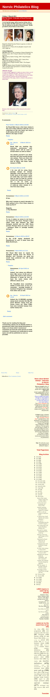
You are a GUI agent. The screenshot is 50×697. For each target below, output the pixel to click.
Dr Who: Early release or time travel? (42, 549)
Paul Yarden (10, 125)
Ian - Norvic (14, 142)
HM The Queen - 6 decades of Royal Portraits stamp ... (42, 566)
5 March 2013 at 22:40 (22, 217)
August (39, 488)
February (40, 574)
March (39, 496)
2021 (37, 465)
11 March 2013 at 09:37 (22, 236)
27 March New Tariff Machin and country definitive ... (42, 518)
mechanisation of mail (40, 666)
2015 (37, 476)
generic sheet (39, 657)
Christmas (41, 634)
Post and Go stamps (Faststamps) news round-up (42, 531)
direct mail (46, 651)
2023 (37, 462)
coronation (15, 114)
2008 (37, 584)
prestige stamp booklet (41, 677)
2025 (37, 458)
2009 (37, 582)
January (40, 576)
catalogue (36, 645)
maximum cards (39, 665)
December (40, 481)
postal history (42, 674)
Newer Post (4, 372)
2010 (37, 581)
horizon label (38, 659)
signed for (42, 679)
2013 (37, 479)
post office (37, 672)
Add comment (7, 316)
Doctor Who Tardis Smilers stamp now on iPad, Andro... (42, 500)
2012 (37, 577)
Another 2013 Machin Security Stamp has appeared (42, 562)
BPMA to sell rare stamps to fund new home (42, 513)
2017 (37, 472)
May (39, 493)
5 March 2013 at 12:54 (22, 196)
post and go (39, 670)
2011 (37, 579)
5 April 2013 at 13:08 (18, 168)
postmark (44, 675)
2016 (37, 474)
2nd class (46, 633)
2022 (37, 463)
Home (17, 372)
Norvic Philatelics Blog (21, 7)
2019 (37, 469)
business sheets (39, 643)
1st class (37, 629)
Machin (36, 636)
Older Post (30, 372)
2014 (37, 477)
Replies (10, 139)
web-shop (44, 407)
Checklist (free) (45, 615)
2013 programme (8, 114)
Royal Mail (37, 638)
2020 (37, 467)
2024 (37, 460)
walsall (25, 114)
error (38, 653)
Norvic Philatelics (23, 10)
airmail (43, 640)
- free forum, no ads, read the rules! (44, 603)
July (39, 489)
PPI (45, 636)
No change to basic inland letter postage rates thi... (42, 571)
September (40, 486)
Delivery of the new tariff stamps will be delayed (42, 536)
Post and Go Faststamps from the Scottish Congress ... (43, 522)
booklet (36, 641)
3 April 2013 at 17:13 (21, 250)
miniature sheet (39, 668)
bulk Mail (44, 641)
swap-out (39, 687)
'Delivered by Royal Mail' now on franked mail (42, 540)
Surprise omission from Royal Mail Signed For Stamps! (42, 509)
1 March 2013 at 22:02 (21, 125)
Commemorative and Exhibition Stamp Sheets (42, 545)
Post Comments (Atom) (15, 376)
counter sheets (44, 646)
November (40, 482)
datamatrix (36, 651)
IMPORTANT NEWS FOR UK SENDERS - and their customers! (42, 556)
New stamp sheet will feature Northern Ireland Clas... (42, 527)
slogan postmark (39, 680)
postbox (36, 675)
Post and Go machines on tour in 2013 (42, 552)
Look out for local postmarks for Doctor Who (41, 504)
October (40, 484)
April (39, 494)
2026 (37, 457)
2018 (37, 470)
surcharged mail (44, 685)
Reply (8, 136)
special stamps (20, 114)
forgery (44, 655)
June (39, 491)
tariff (47, 687)
